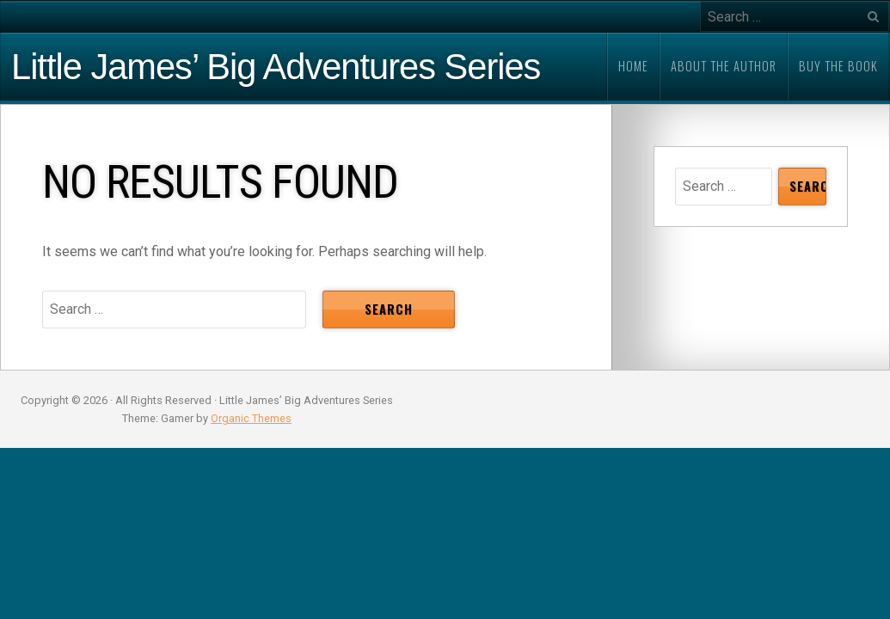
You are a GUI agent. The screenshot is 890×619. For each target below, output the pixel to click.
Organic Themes (251, 418)
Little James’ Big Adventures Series (275, 67)
